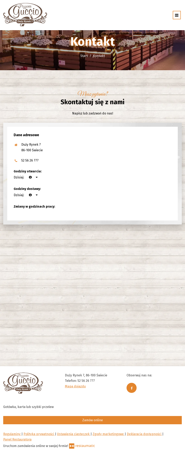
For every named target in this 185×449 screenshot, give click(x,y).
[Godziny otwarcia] (36, 177)
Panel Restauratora (17, 439)
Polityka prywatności (39, 434)
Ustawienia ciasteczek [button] (73, 434)
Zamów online (92, 420)
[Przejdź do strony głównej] (25, 15)
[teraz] (30, 177)
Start (84, 56)
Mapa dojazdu (75, 386)
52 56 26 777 (30, 160)
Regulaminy (12, 434)
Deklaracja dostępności (144, 434)
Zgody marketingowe (109, 434)
